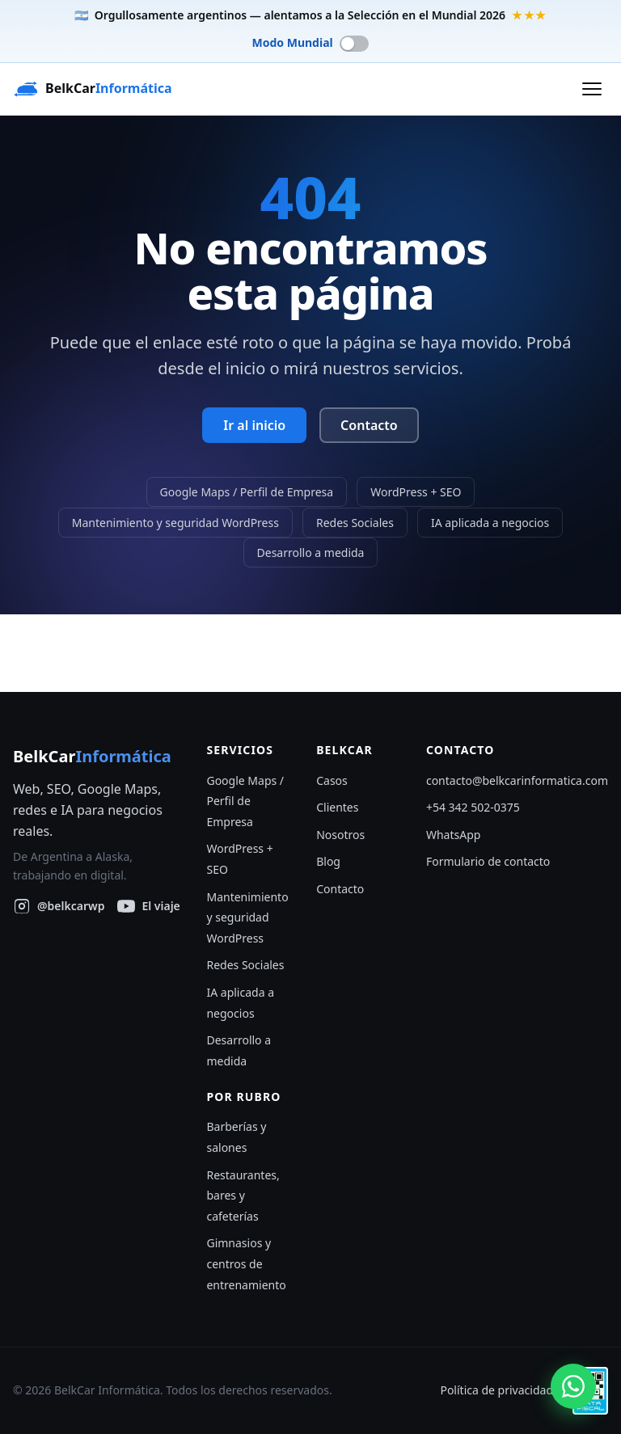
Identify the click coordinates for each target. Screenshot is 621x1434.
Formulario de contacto (488, 861)
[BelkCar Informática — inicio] (92, 89)
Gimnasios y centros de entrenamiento (245, 1263)
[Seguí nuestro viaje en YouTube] (148, 906)
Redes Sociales (355, 521)
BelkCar (92, 756)
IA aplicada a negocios (490, 521)
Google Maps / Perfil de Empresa (247, 492)
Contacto (369, 425)
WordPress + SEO (415, 492)
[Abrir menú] (592, 89)
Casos (332, 780)
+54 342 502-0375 (473, 807)
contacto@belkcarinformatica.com (517, 780)
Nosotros (340, 834)
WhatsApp (453, 834)
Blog (328, 861)
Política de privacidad (496, 1390)
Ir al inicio (254, 425)
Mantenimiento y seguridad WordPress (175, 521)
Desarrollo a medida (311, 552)
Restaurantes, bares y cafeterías (242, 1195)
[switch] (311, 43)
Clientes (337, 807)
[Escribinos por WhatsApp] (573, 1386)
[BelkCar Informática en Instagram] (58, 906)
